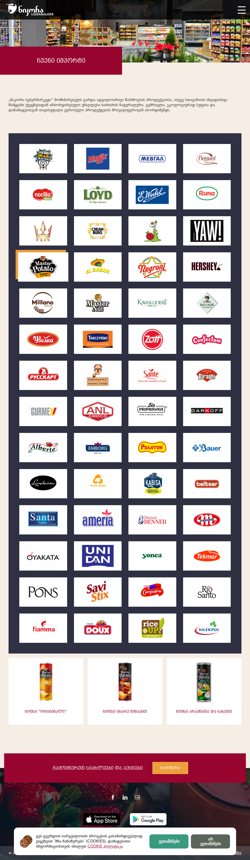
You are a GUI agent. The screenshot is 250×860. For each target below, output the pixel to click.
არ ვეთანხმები (210, 841)
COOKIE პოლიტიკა (105, 846)
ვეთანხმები (169, 841)
